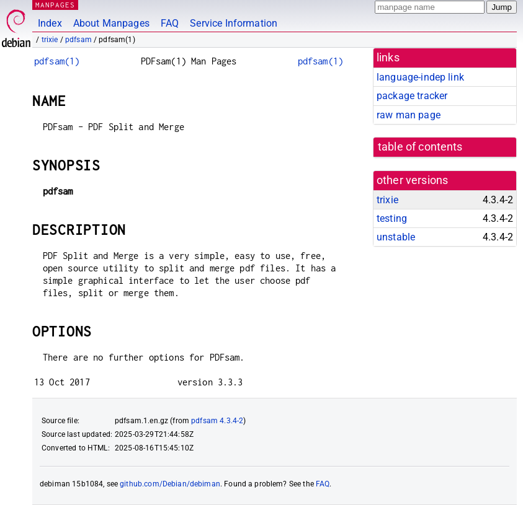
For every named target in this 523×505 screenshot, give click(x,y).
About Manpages (111, 23)
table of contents (420, 147)
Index (50, 23)
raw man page (408, 115)
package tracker (412, 96)
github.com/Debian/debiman (170, 484)
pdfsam (78, 39)
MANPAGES (55, 5)
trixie (50, 39)
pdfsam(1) (56, 61)
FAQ (170, 23)
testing (392, 218)
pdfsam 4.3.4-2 (217, 420)
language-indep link (420, 77)
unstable (396, 237)
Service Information (233, 23)
